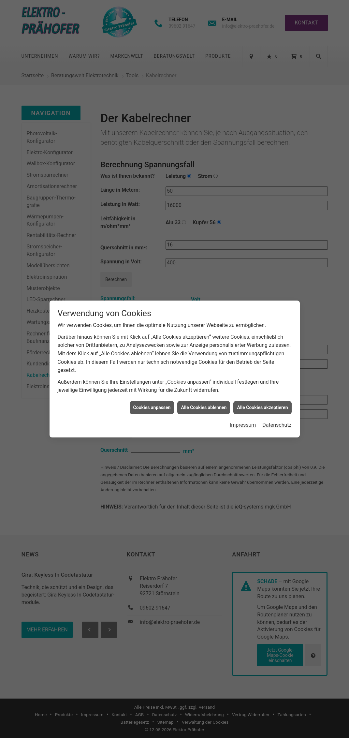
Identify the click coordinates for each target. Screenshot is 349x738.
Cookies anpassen (152, 393)
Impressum (243, 411)
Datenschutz (276, 411)
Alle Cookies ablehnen (203, 393)
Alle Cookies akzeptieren (262, 393)
